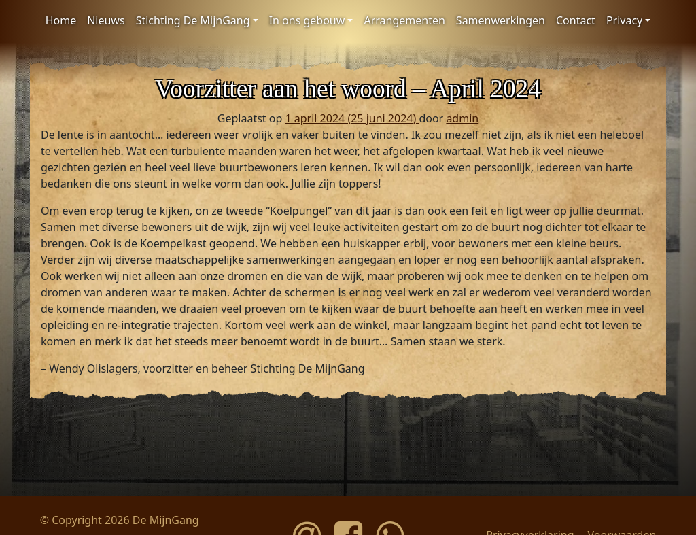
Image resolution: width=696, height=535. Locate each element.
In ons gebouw (307, 20)
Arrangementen (404, 20)
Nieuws (105, 20)
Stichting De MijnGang (193, 20)
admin (462, 118)
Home (61, 20)
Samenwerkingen (500, 20)
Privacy (624, 20)
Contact (575, 20)
